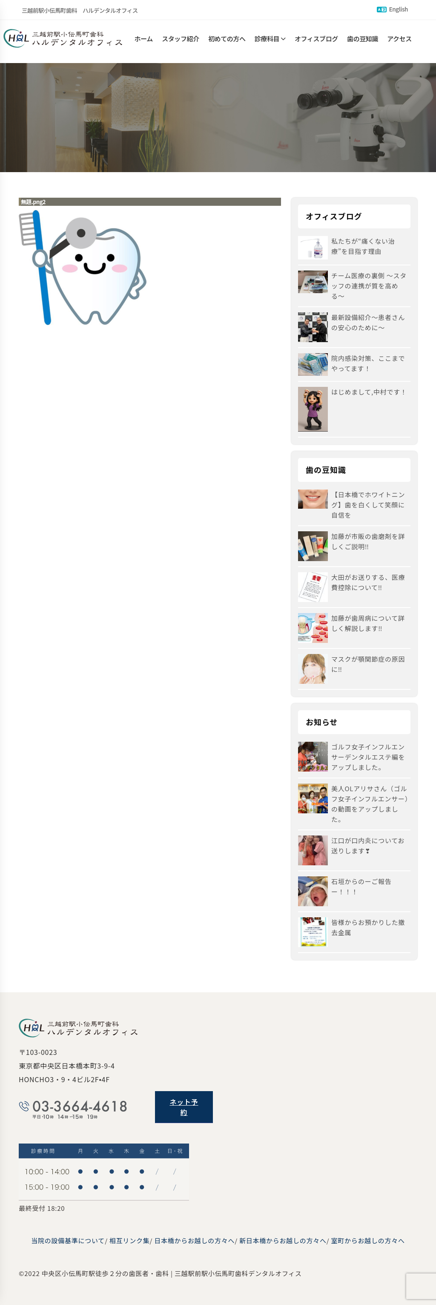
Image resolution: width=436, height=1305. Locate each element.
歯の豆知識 (362, 41)
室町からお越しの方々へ (367, 1240)
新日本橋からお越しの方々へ (283, 1240)
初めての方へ (227, 41)
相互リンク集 (129, 1240)
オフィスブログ (316, 41)
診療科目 (267, 41)
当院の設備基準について (68, 1240)
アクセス (399, 41)
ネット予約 (183, 1107)
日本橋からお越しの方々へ (194, 1240)
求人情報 (147, 84)
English (392, 9)
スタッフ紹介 (180, 41)
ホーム (144, 41)
